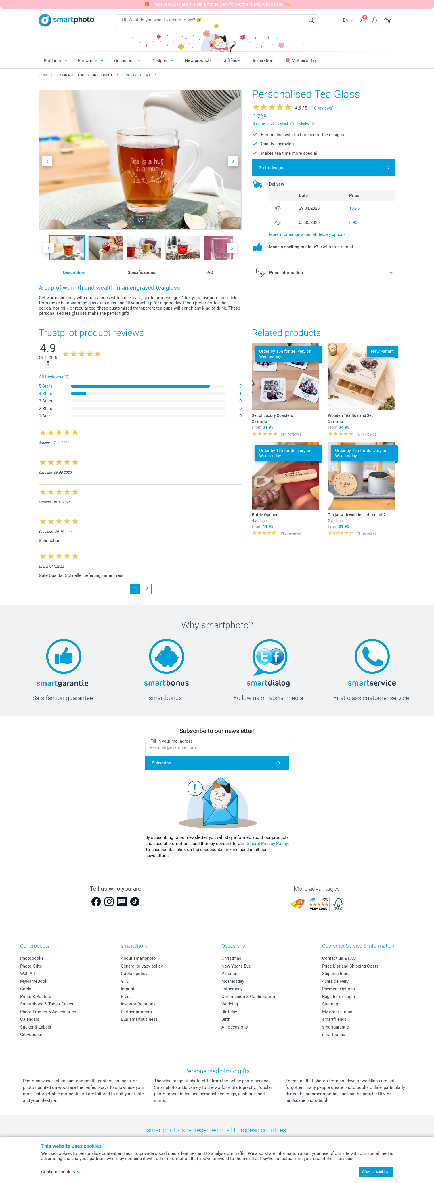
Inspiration (263, 60)
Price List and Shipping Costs (350, 966)
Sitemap (330, 1004)
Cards (25, 988)
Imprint (127, 988)
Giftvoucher (31, 1034)
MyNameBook (33, 981)
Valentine (230, 973)
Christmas (231, 958)
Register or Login (338, 996)
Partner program (136, 1011)
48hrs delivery (335, 981)
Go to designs (272, 167)
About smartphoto (138, 958)
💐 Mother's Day (301, 60)
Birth (225, 1019)
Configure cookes (61, 1171)
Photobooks (32, 958)
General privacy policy (142, 966)
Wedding (229, 1004)
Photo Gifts (31, 966)
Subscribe (161, 763)
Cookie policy (134, 973)
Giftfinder (232, 60)
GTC (125, 981)
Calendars (29, 1019)
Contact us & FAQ (339, 958)
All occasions (234, 1027)
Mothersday (232, 981)
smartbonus (333, 1034)
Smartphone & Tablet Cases (46, 1004)
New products (198, 60)
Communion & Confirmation (248, 996)
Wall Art (27, 973)
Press (126, 996)
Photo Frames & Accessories (48, 1011)
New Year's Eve (236, 966)
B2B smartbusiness (139, 1019)
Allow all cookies (375, 1172)
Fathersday (231, 988)
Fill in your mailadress (171, 741)
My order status (337, 1011)
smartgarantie (335, 1027)
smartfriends (334, 1019)
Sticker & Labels (35, 1027)
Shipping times (336, 973)
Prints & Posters (35, 996)
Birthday (229, 1011)
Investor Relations (138, 1004)
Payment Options (338, 988)
